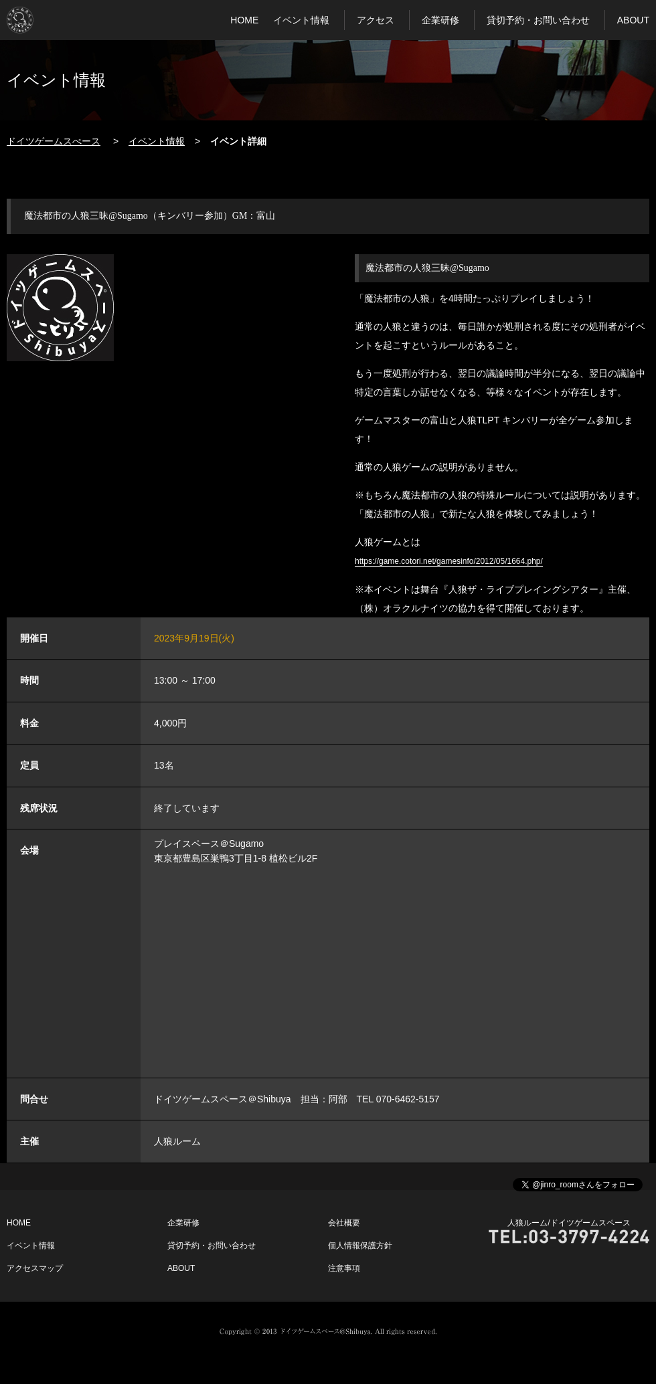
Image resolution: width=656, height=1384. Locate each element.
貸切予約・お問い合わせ (538, 20)
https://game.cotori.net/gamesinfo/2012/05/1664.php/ (449, 561)
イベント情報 (301, 20)
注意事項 (344, 1268)
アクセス (375, 20)
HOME (244, 20)
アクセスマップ (35, 1268)
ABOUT (633, 20)
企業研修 (440, 20)
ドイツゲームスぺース (53, 141)
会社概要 (344, 1222)
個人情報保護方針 (360, 1245)
